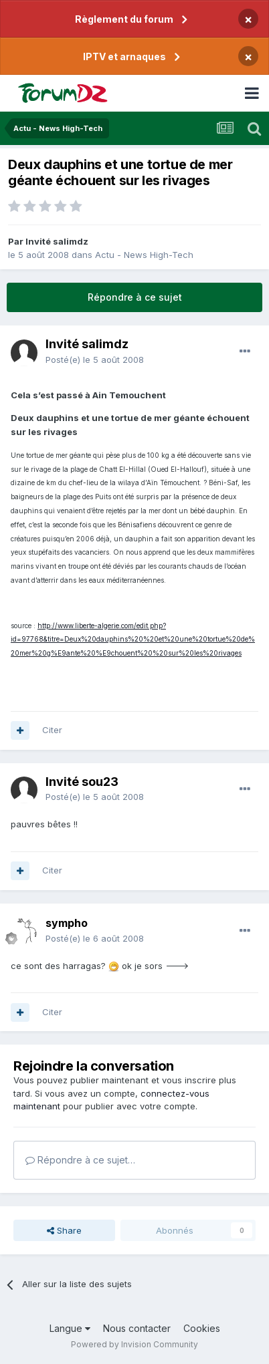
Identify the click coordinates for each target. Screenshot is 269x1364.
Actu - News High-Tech (144, 254)
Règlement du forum (124, 19)
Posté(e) (95, 359)
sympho (67, 923)
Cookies (201, 1328)
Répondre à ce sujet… (80, 1160)
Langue (70, 1328)
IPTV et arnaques (124, 56)
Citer (52, 729)
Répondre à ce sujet (135, 297)
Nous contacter (137, 1328)
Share (64, 1230)
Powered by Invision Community (134, 1344)
